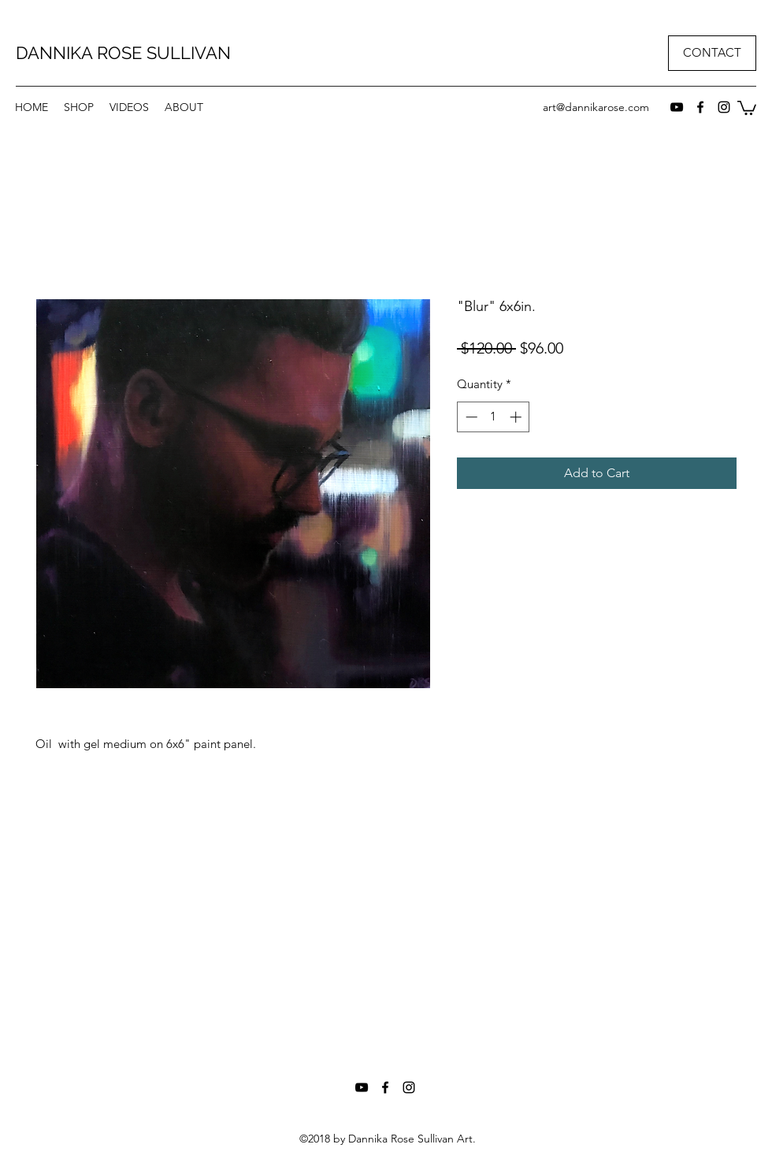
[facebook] (700, 107)
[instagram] (724, 107)
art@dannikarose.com (596, 107)
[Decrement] (470, 416)
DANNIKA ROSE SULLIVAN (123, 53)
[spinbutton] (494, 416)
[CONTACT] (712, 53)
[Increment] (517, 416)
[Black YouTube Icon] (677, 107)
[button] (79, 107)
